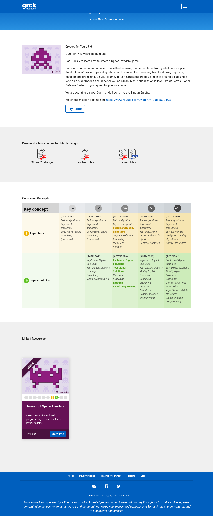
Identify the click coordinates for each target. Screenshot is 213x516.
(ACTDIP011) (94, 256)
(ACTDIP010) (94, 216)
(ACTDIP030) (147, 256)
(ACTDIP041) (173, 256)
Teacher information (111, 476)
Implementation (40, 280)
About (71, 476)
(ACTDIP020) (120, 256)
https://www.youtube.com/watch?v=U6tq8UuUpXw (138, 99)
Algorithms (37, 233)
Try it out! (75, 109)
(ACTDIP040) (173, 216)
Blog (143, 476)
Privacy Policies (87, 476)
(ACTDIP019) (120, 216)
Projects (131, 476)
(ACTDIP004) (68, 216)
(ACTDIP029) (147, 216)
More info (57, 434)
